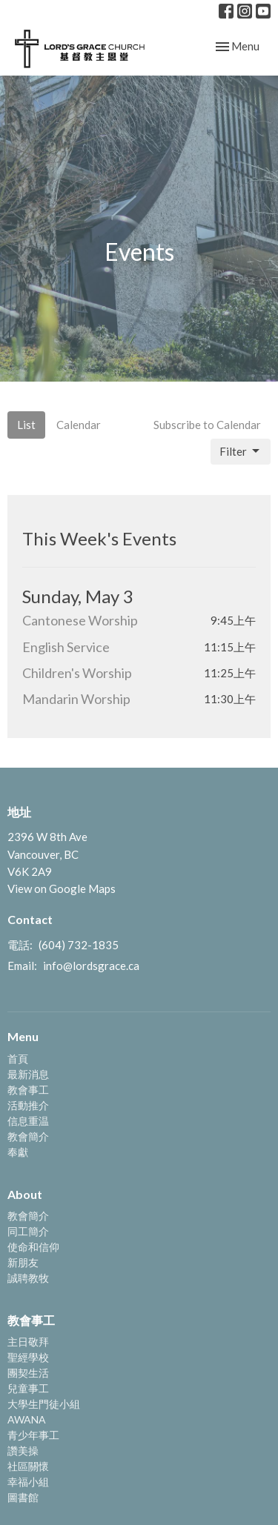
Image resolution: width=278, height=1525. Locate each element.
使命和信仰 (33, 1246)
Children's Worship (77, 673)
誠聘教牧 (28, 1278)
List (26, 424)
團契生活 (28, 1372)
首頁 (17, 1058)
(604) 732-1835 (79, 944)
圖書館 (23, 1497)
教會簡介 (28, 1136)
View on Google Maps (61, 888)
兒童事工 (28, 1388)
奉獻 (17, 1152)
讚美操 (23, 1450)
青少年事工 (33, 1435)
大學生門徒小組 (43, 1404)
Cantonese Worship (80, 620)
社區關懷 (28, 1466)
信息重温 (28, 1120)
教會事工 (28, 1089)
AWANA (26, 1419)
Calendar (78, 424)
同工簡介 (28, 1231)
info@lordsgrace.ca (91, 965)
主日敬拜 (28, 1341)
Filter (240, 451)
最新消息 (28, 1074)
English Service (66, 647)
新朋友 (23, 1262)
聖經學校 (28, 1357)
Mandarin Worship (76, 699)
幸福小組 (28, 1481)
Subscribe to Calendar (207, 424)
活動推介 (28, 1105)
